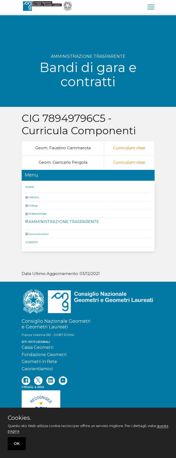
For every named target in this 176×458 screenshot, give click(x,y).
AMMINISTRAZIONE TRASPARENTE (64, 221)
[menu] (151, 6)
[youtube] (63, 380)
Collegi (33, 205)
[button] (27, 197)
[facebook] (26, 380)
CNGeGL (34, 197)
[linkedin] (50, 380)
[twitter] (38, 380)
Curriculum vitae (129, 147)
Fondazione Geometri (44, 354)
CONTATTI (32, 242)
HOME (30, 186)
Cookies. (19, 418)
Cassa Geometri (37, 347)
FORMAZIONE (38, 213)
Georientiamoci (37, 368)
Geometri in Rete (39, 361)
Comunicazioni (38, 234)
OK (17, 443)
